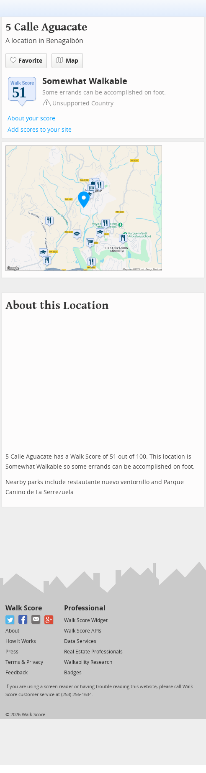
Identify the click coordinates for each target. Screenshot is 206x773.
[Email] (36, 620)
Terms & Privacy (24, 662)
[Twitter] (10, 620)
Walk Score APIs (82, 631)
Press (11, 652)
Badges (73, 673)
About (12, 631)
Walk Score (23, 608)
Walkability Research (88, 662)
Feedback (16, 673)
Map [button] (67, 60)
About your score (31, 118)
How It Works (20, 641)
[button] (83, 199)
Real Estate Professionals (93, 652)
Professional (85, 608)
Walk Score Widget (86, 620)
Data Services (80, 641)
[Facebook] (23, 620)
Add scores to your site (40, 129)
